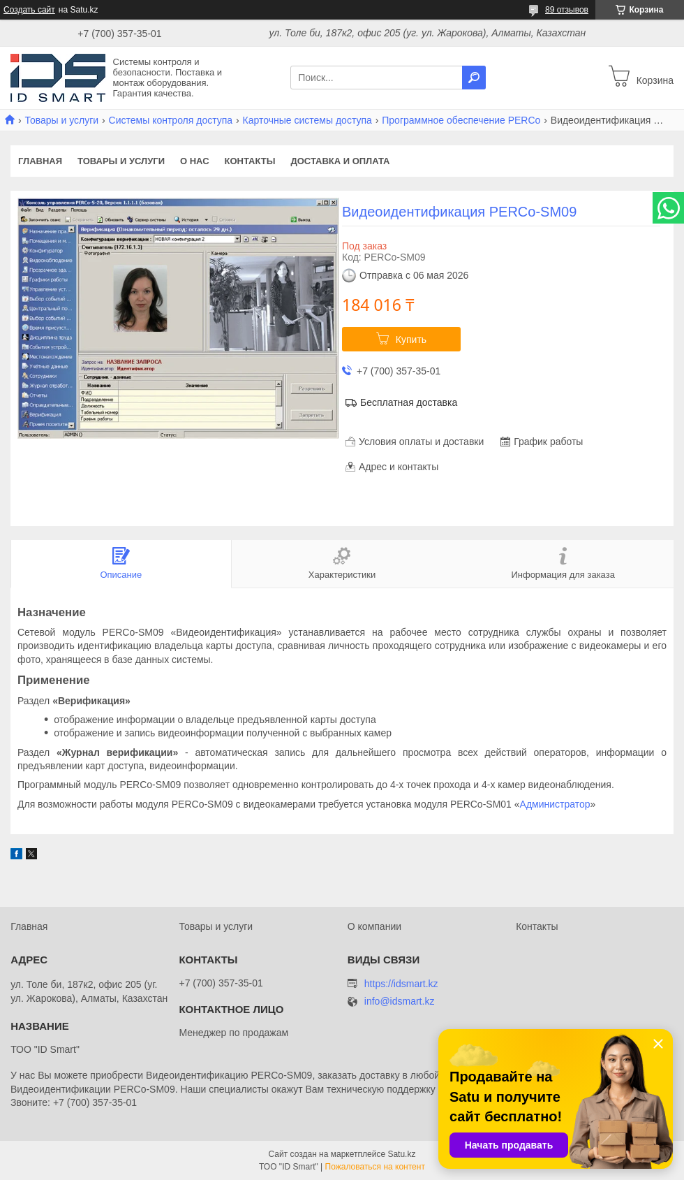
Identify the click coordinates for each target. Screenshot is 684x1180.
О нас (194, 161)
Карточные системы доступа (307, 120)
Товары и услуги (61, 120)
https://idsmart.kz (401, 983)
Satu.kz (401, 1154)
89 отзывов (566, 10)
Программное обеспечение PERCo (461, 120)
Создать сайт (29, 10)
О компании (374, 926)
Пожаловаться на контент (375, 1167)
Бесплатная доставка (408, 402)
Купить (411, 339)
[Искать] (474, 77)
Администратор (555, 804)
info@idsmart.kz (399, 1001)
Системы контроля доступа (171, 120)
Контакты (250, 161)
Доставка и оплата (339, 161)
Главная (40, 161)
